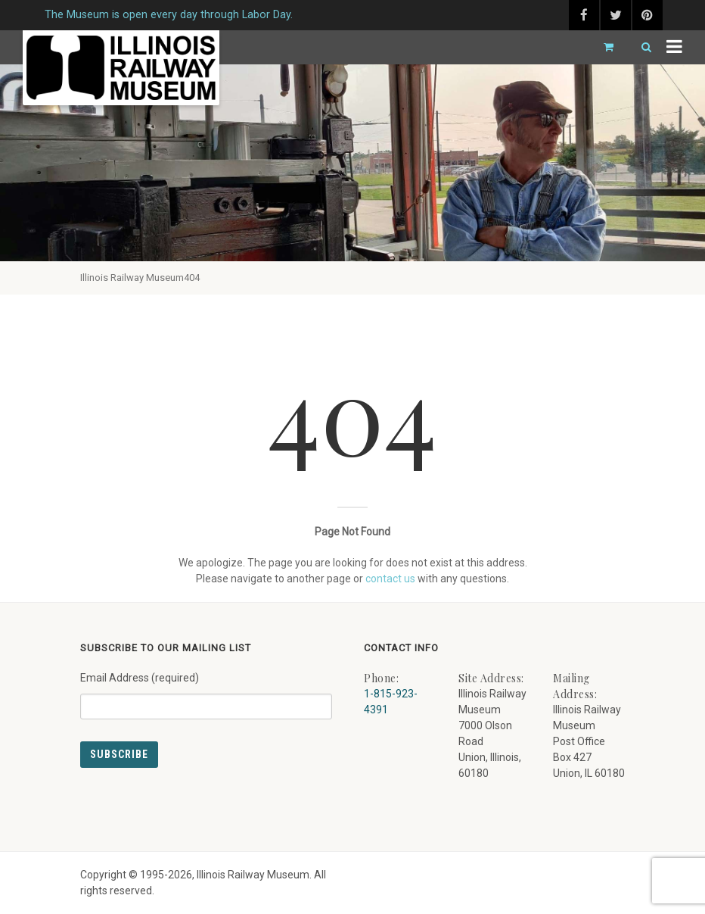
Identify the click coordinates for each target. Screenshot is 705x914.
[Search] (640, 47)
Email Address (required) (206, 690)
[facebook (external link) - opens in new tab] (584, 15)
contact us (390, 578)
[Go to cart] (602, 47)
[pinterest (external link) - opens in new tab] (647, 15)
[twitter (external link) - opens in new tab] (616, 15)
